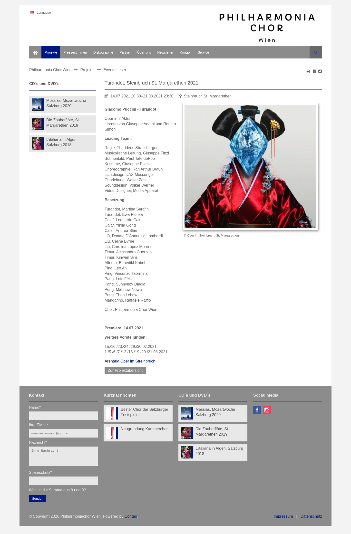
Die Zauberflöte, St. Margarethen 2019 (63, 122)
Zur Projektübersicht (125, 370)
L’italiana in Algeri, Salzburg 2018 (62, 142)
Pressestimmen (75, 52)
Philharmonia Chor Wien (50, 70)
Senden (37, 501)
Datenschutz (311, 519)
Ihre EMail (38, 424)
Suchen (316, 52)
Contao (131, 519)
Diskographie (103, 52)
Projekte (51, 52)
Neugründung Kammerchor (144, 429)
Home (33, 49)
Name (35, 407)
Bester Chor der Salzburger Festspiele (144, 412)
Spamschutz (40, 475)
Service (203, 52)
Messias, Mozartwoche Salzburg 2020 (66, 103)
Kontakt (185, 52)
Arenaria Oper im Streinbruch (130, 361)
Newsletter (165, 52)
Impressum (283, 519)
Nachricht (38, 442)
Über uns (144, 52)
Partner (125, 52)
